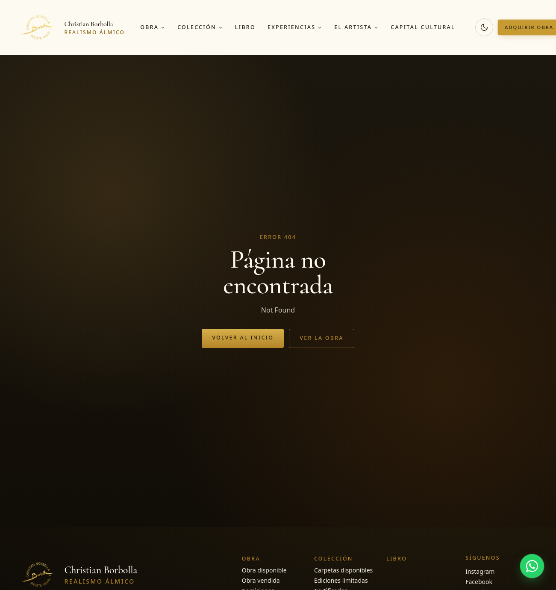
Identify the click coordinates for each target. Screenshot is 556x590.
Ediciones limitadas (341, 580)
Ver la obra (322, 338)
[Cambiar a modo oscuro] (484, 27)
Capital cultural (423, 27)
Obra (152, 27)
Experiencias (295, 27)
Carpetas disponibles (343, 570)
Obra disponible (264, 570)
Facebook (478, 582)
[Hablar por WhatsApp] (532, 566)
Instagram (479, 571)
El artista (356, 27)
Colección (200, 27)
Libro (245, 27)
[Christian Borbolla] (71, 27)
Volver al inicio (243, 337)
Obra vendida (261, 580)
